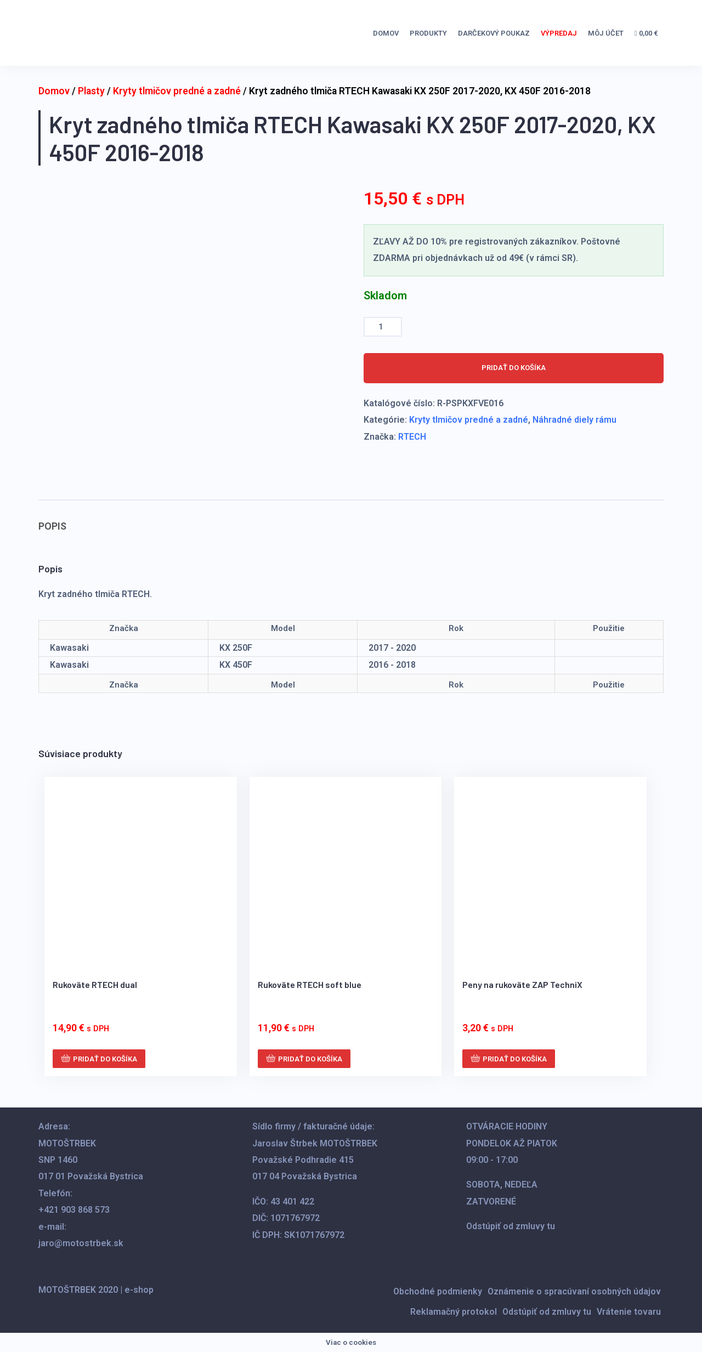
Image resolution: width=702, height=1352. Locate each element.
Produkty (428, 33)
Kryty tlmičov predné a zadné (177, 91)
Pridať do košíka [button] (105, 1059)
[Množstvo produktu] (383, 327)
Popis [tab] (52, 526)
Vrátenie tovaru (629, 1311)
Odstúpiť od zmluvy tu (510, 1226)
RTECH (412, 436)
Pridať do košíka (514, 367)
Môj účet (606, 33)
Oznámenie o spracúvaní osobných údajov (574, 1291)
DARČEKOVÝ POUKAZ (494, 33)
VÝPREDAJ (559, 33)
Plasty (91, 91)
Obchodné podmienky (437, 1291)
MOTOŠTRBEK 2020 (78, 1290)
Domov (386, 33)
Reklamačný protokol (453, 1311)
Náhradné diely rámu (574, 419)
